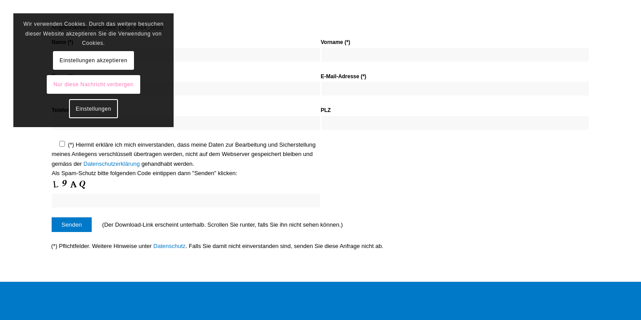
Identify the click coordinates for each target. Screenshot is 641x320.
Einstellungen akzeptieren (93, 60)
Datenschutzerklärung (112, 163)
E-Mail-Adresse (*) (343, 76)
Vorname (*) (335, 42)
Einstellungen (93, 109)
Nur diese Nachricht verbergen (93, 84)
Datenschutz (170, 246)
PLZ (326, 110)
